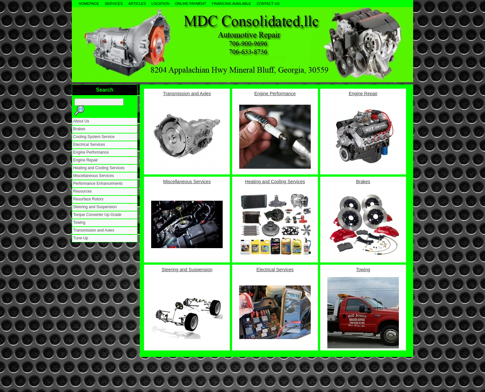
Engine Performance (91, 152)
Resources (82, 191)
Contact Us (268, 4)
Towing (79, 222)
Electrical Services (89, 144)
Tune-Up (80, 238)
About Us (81, 121)
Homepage (89, 4)
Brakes (79, 129)
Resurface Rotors (88, 199)
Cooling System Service (93, 136)
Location (160, 4)
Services (114, 4)
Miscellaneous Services (93, 175)
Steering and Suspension (95, 207)
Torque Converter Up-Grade (97, 214)
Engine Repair (85, 160)
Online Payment (190, 4)
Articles (137, 4)
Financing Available (231, 4)
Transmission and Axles (93, 230)
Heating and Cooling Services (99, 168)
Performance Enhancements (98, 183)
